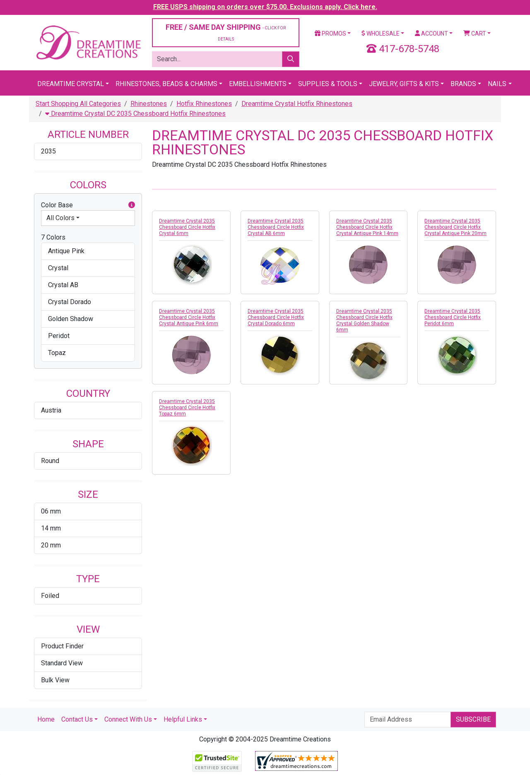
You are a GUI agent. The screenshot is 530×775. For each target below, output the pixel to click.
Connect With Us (128, 719)
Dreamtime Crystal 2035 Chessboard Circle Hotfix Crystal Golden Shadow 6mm (364, 320)
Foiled (50, 596)
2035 (48, 151)
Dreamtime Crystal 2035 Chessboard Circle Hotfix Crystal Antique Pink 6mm (188, 317)
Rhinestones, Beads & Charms (166, 84)
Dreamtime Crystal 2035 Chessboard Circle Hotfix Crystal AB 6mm (276, 227)
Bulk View (55, 680)
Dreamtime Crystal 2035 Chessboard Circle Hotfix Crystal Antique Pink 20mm (455, 227)
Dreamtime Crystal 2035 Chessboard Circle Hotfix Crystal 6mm (187, 227)
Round (50, 461)
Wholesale (380, 33)
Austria (51, 410)
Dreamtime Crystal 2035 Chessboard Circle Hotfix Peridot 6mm (452, 317)
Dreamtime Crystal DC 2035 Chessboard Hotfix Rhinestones (135, 114)
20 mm (51, 545)
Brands (463, 84)
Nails (497, 84)
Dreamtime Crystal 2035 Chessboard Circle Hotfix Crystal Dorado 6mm (276, 317)
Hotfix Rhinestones (204, 104)
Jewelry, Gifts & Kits (404, 84)
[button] (131, 205)
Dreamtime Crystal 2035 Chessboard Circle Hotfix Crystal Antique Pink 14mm (367, 227)
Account (431, 33)
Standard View (62, 663)
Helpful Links (183, 719)
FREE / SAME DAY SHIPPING (226, 32)
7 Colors (53, 237)
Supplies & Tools (327, 84)
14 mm (51, 528)
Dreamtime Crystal (70, 84)
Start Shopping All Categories (78, 104)
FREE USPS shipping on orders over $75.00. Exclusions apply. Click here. (265, 7)
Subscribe (473, 719)
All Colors (60, 218)
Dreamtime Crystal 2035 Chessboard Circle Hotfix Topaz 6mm (187, 407)
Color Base (88, 205)
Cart (474, 33)
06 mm (51, 511)
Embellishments (258, 84)
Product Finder (62, 646)
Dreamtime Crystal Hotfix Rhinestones (296, 104)
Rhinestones (148, 104)
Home (46, 719)
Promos (330, 33)
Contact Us (77, 719)
